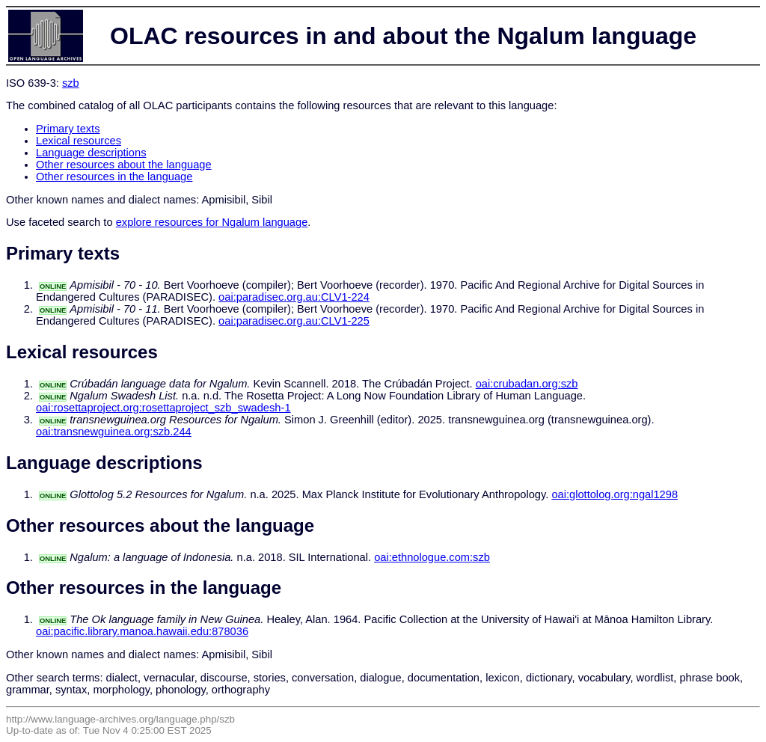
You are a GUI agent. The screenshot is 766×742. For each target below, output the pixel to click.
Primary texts (68, 129)
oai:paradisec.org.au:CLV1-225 (294, 321)
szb (70, 83)
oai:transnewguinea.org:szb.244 (114, 432)
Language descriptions (91, 153)
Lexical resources (78, 141)
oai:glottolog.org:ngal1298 (614, 494)
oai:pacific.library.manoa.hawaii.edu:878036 (142, 631)
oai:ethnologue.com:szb (432, 557)
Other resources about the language (124, 165)
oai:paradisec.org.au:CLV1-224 (294, 297)
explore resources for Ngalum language (212, 222)
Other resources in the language (114, 177)
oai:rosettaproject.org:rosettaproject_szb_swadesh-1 (163, 408)
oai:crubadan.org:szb (527, 384)
